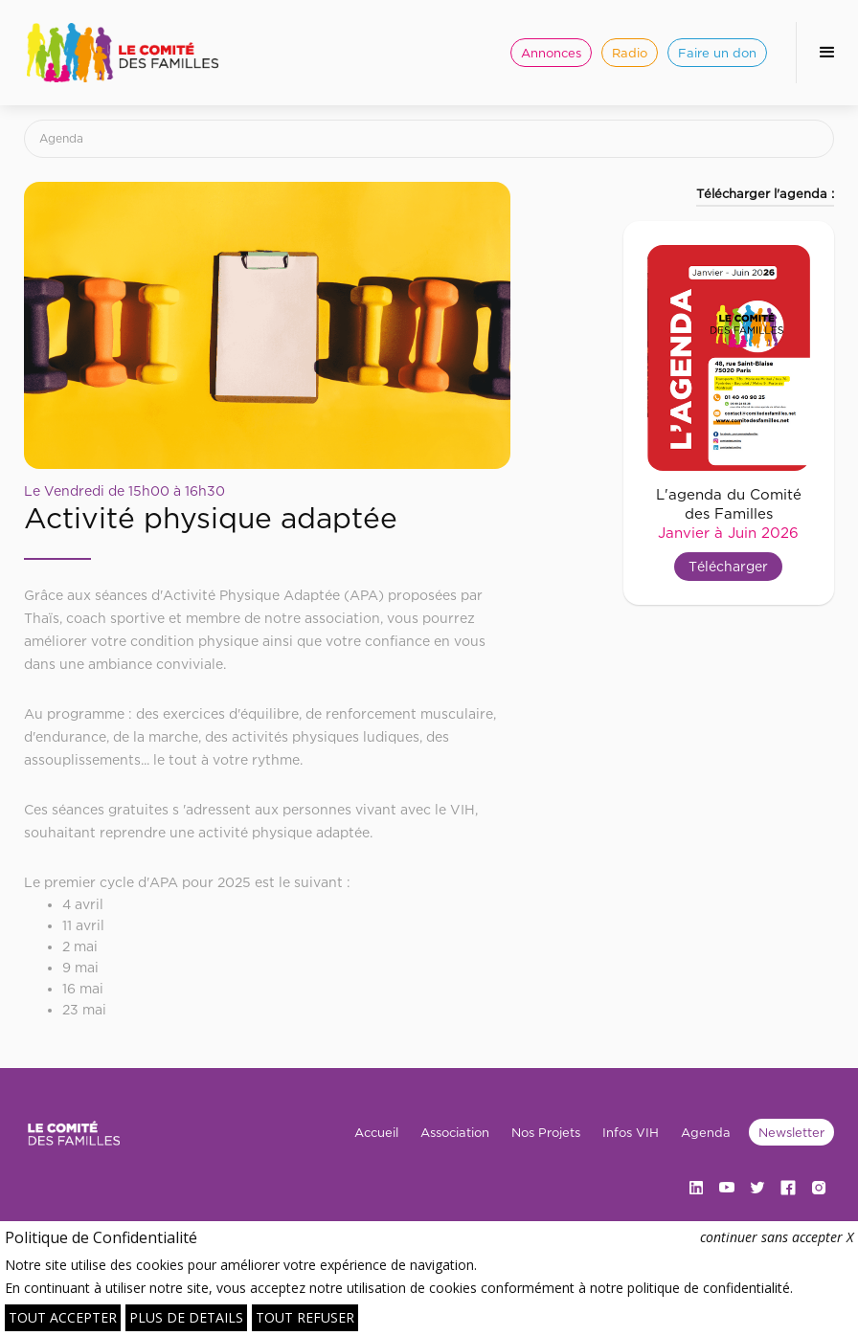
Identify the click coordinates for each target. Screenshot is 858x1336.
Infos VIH (630, 1132)
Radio (629, 52)
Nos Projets (545, 1132)
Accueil (376, 1132)
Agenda (61, 138)
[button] (827, 52)
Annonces (551, 52)
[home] (122, 52)
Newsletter (791, 1132)
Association (454, 1132)
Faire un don (717, 52)
